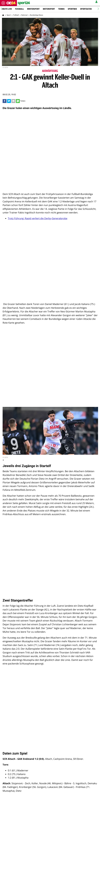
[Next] (97, 9)
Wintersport (33, 9)
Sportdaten (86, 9)
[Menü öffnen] (3, 3)
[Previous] (2, 9)
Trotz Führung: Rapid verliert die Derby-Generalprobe (37, 218)
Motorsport (49, 9)
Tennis (61, 9)
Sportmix (72, 9)
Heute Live (7, 9)
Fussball (19, 9)
